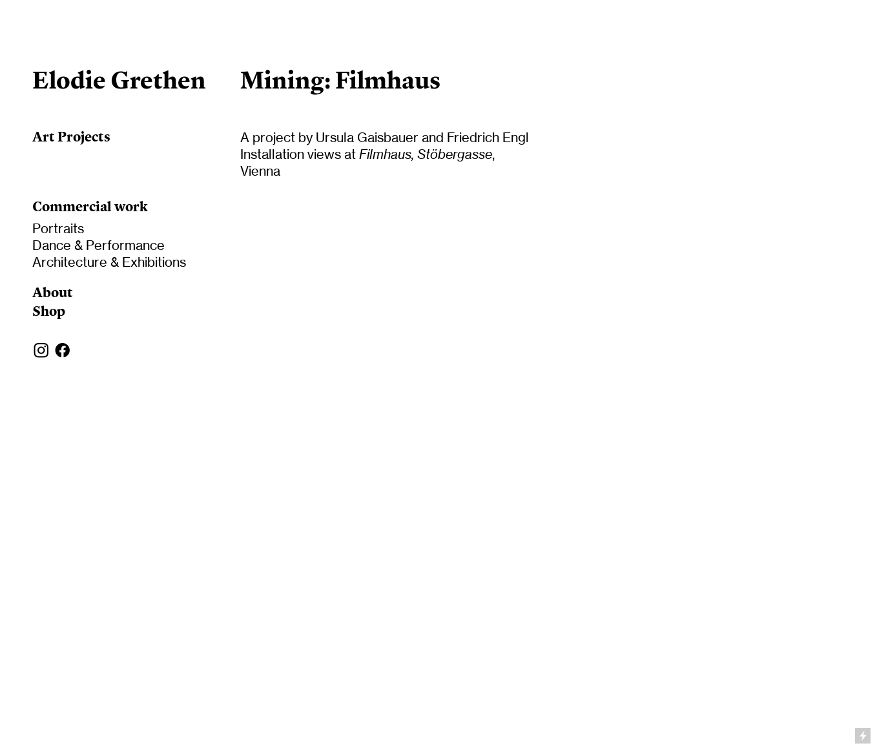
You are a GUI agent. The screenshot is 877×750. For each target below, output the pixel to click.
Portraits (58, 228)
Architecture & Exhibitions (109, 262)
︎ (63, 350)
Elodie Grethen (119, 80)
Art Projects (71, 136)
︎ (41, 350)
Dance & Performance (98, 245)
